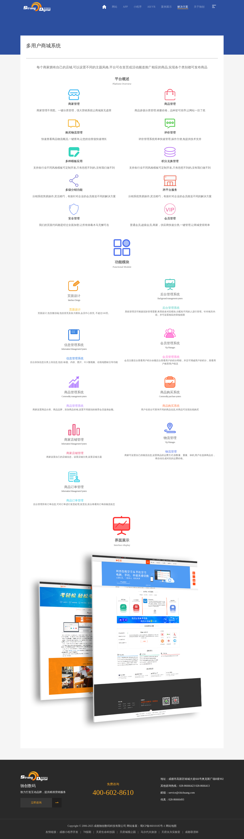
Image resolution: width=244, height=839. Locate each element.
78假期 (87, 832)
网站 (114, 6)
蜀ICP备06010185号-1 (152, 825)
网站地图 (171, 825)
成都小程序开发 (68, 832)
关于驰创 (199, 6)
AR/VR (151, 6)
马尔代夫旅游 (149, 832)
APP (125, 6)
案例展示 (166, 6)
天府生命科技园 (105, 832)
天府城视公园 (128, 832)
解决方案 (182, 6)
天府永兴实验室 (170, 832)
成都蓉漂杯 (191, 832)
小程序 (138, 6)
